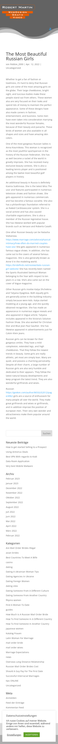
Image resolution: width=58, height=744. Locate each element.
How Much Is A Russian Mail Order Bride (27, 614)
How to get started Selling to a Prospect (26, 447)
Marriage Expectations (17, 652)
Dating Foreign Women (18, 581)
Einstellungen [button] (14, 734)
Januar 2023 (12, 483)
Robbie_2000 (16, 64)
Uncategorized (13, 67)
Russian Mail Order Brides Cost (22, 666)
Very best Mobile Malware (19, 466)
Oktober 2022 (13, 497)
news (8, 657)
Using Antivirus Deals (17, 451)
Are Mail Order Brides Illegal (20, 548)
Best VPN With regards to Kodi (21, 456)
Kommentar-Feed (15, 707)
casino (9, 562)
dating (9, 567)
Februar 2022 (13, 535)
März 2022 (11, 530)
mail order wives (14, 647)
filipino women (13, 600)
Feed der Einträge (15, 702)
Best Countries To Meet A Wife (21, 557)
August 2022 (12, 507)
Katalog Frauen (13, 633)
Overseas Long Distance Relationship (25, 661)
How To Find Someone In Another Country (27, 623)
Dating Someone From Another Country (26, 595)
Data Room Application (18, 461)
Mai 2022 (10, 521)
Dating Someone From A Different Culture (27, 590)
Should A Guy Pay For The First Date (24, 671)
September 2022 (14, 502)
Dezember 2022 (14, 488)
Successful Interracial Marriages (22, 675)
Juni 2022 (10, 516)
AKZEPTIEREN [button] (31, 734)
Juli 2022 (10, 511)
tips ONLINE (12, 680)
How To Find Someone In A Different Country (29, 619)
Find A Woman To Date (17, 604)
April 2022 (11, 526)
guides (9, 609)
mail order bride (14, 642)
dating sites (12, 585)
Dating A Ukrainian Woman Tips (22, 571)
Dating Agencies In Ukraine (20, 576)
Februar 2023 (13, 478)
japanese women (15, 628)
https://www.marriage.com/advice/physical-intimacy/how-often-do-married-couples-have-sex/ (28, 243)
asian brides (12, 552)
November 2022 (14, 492)
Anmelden (11, 697)
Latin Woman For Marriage (19, 638)
